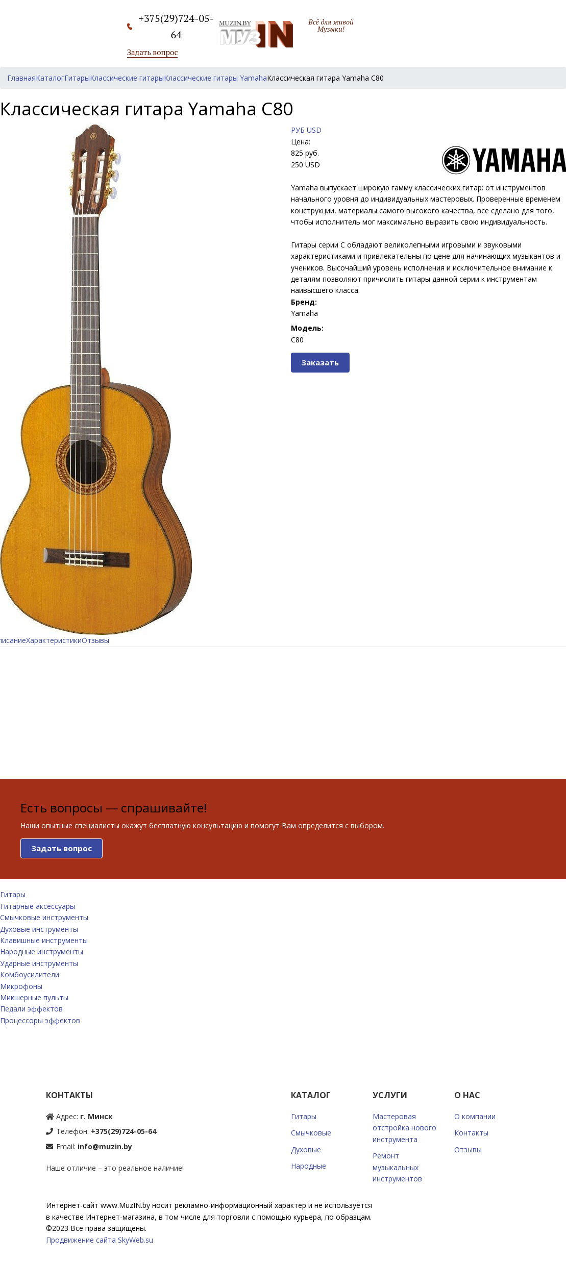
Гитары (13, 894)
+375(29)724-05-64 (123, 1131)
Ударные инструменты (39, 963)
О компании (475, 1116)
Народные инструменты (41, 951)
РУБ (298, 130)
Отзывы (95, 640)
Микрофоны (21, 986)
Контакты (471, 1133)
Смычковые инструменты (44, 917)
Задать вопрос (152, 52)
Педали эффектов (31, 1008)
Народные (308, 1166)
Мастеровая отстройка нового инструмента (404, 1127)
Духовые (306, 1149)
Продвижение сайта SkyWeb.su (99, 1240)
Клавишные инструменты (44, 940)
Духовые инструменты (39, 929)
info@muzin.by (105, 1146)
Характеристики (54, 640)
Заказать (320, 362)
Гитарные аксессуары (37, 906)
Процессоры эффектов (40, 1020)
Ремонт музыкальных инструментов (397, 1167)
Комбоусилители (29, 974)
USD (314, 130)
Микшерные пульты (34, 997)
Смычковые (311, 1133)
